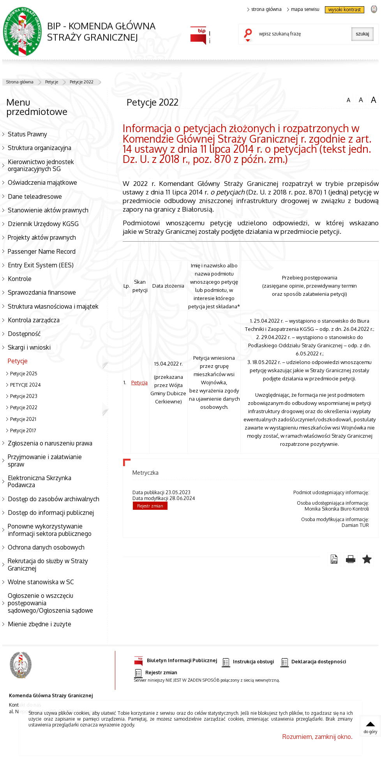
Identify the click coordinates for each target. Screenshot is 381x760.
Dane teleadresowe (35, 196)
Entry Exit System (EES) (41, 265)
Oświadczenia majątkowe (42, 182)
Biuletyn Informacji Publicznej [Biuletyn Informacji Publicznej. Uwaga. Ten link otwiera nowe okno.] (175, 659)
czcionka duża (374, 100)
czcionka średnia (361, 99)
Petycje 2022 (81, 82)
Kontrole (20, 279)
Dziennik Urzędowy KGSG (43, 224)
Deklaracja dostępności (313, 662)
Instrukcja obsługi (247, 662)
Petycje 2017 (23, 430)
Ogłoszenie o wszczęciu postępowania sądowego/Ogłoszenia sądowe (50, 603)
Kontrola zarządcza (34, 320)
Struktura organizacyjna (39, 148)
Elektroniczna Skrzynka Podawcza (39, 481)
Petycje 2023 (23, 396)
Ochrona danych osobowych (46, 547)
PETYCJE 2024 (25, 385)
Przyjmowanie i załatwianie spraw (45, 460)
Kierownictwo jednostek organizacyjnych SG (41, 165)
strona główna (264, 9)
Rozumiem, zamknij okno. (317, 737)
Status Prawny (27, 134)
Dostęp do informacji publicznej (51, 512)
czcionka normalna (348, 99)
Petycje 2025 (23, 373)
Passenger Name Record (42, 251)
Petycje (51, 82)
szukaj (250, 36)
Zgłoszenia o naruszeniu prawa (50, 443)
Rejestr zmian (150, 506)
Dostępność (24, 334)
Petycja (139, 382)
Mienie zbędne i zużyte (39, 624)
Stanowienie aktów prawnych (48, 210)
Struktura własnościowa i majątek (53, 306)
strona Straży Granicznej (374, 9)
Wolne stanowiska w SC (41, 582)
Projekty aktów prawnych (42, 237)
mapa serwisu (303, 9)
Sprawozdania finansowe (42, 292)
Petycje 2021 (23, 419)
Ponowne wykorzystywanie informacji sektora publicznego (50, 529)
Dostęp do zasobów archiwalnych (53, 499)
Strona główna (20, 82)
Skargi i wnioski (29, 347)
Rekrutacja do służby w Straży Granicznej (48, 564)
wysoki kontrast (344, 9)
